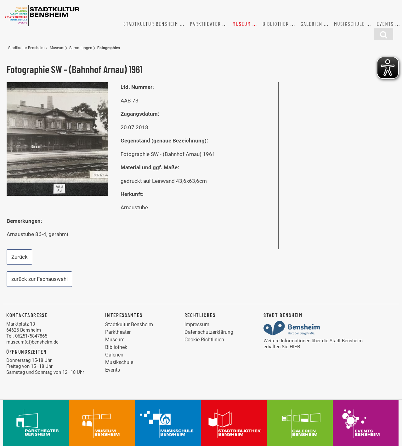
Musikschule (349, 23)
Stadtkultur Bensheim (150, 23)
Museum (242, 23)
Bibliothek (276, 23)
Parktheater (205, 23)
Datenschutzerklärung (208, 332)
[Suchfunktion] (383, 34)
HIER (295, 347)
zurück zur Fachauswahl (39, 279)
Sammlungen (80, 47)
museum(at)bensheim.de (32, 342)
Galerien (311, 23)
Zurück (19, 257)
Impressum (196, 324)
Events (385, 23)
